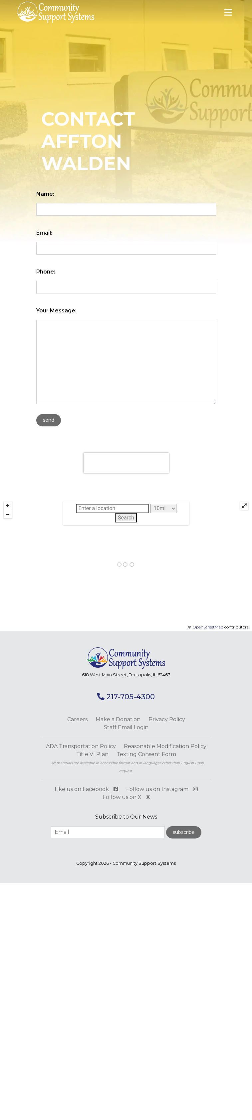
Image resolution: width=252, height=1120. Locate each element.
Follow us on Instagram (162, 789)
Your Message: (56, 310)
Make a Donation (118, 719)
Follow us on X (126, 797)
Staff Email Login (126, 727)
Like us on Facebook (86, 789)
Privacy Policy (166, 719)
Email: (44, 233)
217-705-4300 (126, 696)
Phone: (45, 272)
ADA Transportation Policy (81, 746)
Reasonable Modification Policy (165, 746)
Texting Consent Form (146, 754)
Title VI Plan (92, 754)
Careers (77, 719)
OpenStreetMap (207, 626)
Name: (45, 194)
